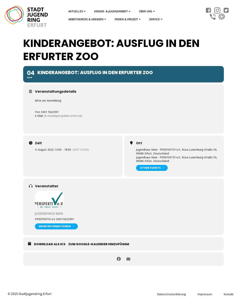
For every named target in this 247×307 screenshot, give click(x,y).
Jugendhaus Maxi (49, 213)
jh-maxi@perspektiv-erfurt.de (63, 116)
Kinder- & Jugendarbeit (112, 11)
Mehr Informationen (56, 226)
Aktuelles (77, 11)
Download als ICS (49, 244)
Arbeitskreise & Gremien (87, 19)
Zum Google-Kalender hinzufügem (98, 244)
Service (156, 19)
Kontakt (228, 294)
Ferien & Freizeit (128, 19)
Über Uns (147, 11)
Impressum (204, 294)
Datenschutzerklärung (171, 294)
